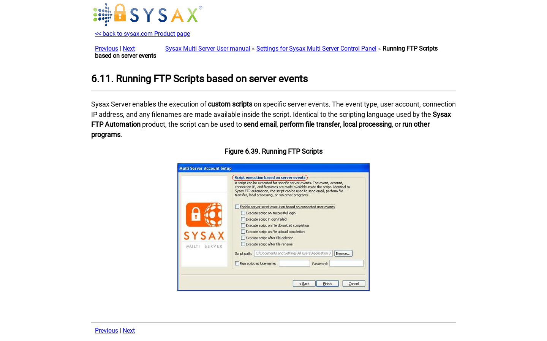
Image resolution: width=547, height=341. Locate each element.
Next (129, 48)
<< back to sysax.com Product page (142, 33)
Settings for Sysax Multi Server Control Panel (316, 48)
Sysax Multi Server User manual (207, 48)
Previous (106, 48)
